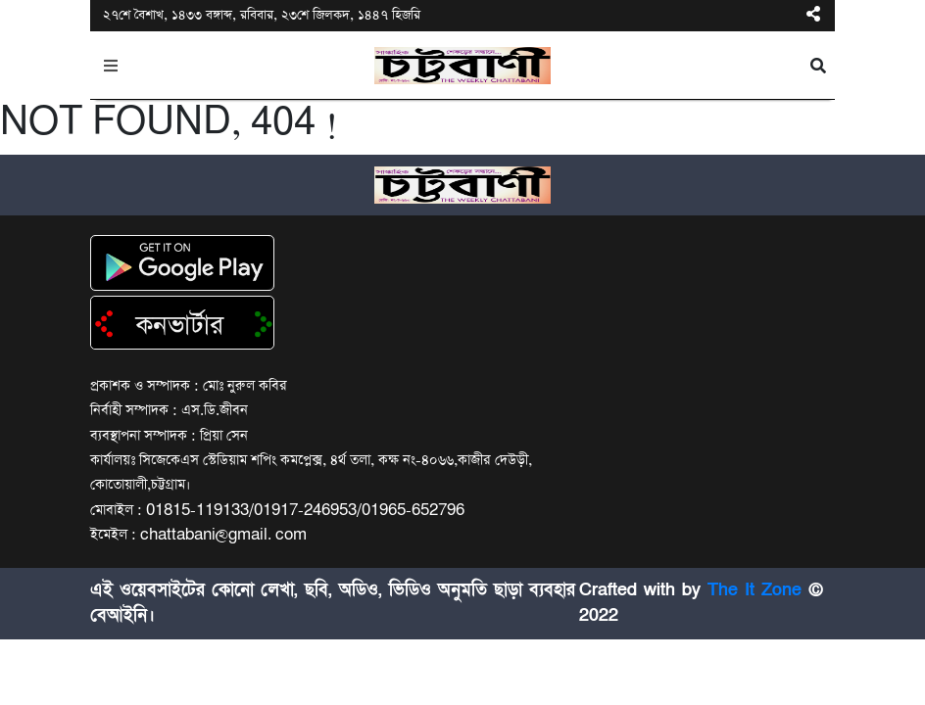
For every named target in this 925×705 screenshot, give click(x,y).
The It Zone (754, 590)
